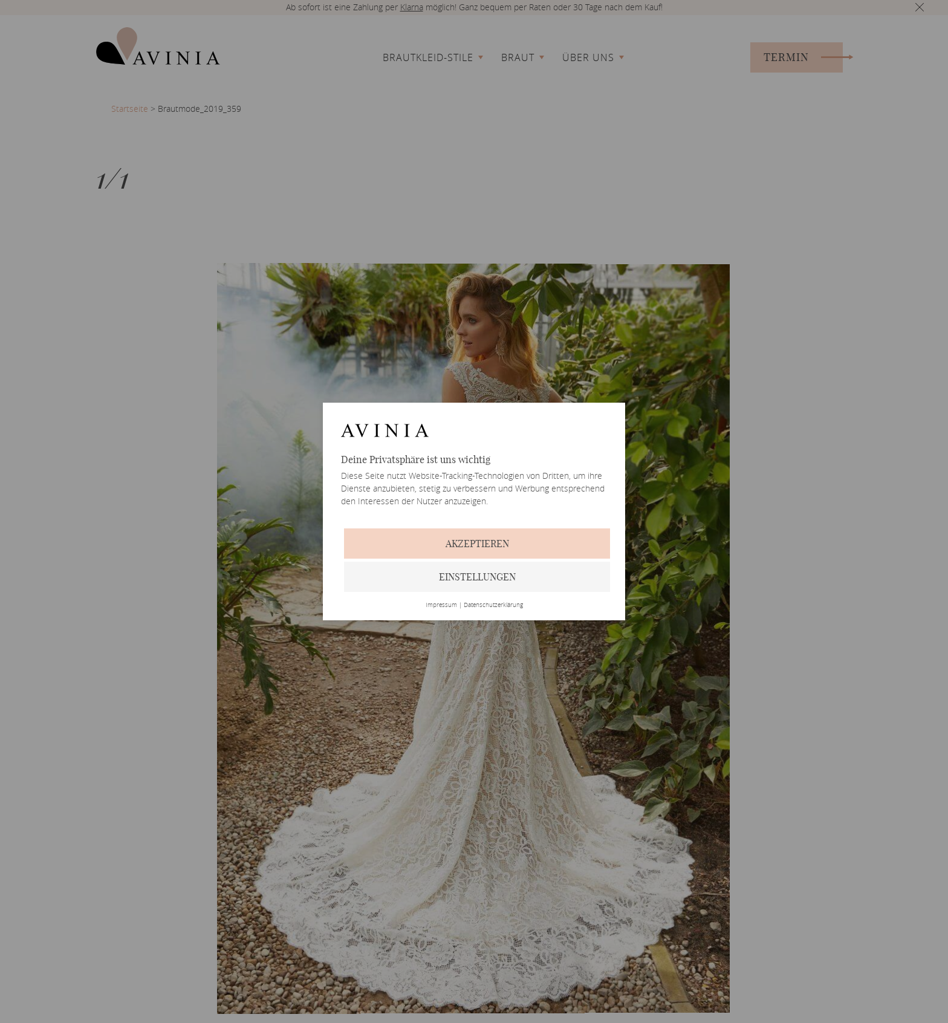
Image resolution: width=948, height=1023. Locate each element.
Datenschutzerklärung (493, 605)
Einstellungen (477, 577)
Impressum (441, 605)
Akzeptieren (477, 543)
